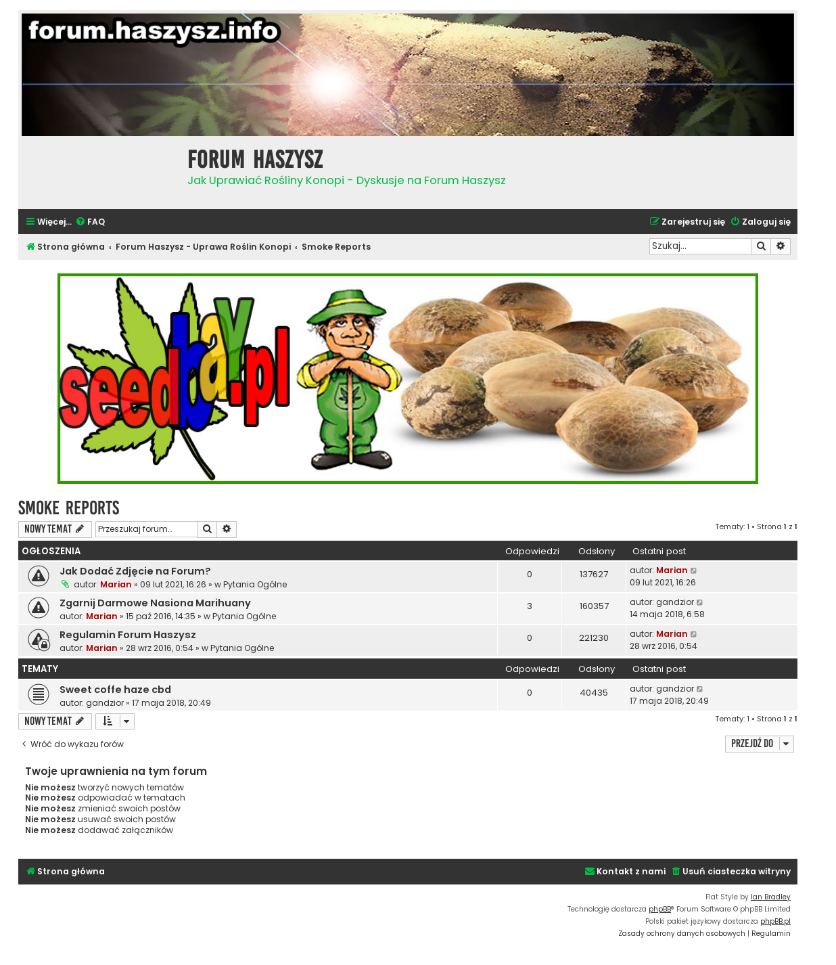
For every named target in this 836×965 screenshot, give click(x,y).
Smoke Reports (68, 507)
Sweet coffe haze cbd (115, 689)
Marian (116, 584)
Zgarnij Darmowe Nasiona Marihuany (155, 603)
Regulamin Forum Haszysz (128, 635)
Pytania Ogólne (255, 584)
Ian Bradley (771, 897)
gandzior (675, 602)
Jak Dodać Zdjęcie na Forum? (135, 571)
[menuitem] (90, 222)
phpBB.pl (775, 921)
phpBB (660, 909)
